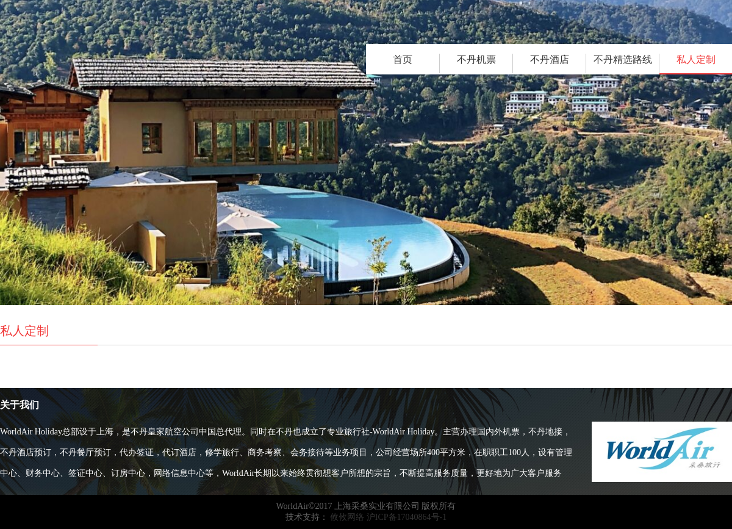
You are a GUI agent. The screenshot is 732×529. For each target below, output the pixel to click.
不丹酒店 (549, 59)
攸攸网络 (346, 517)
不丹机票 (476, 59)
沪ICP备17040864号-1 (407, 517)
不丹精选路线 (623, 59)
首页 (402, 59)
